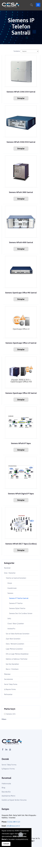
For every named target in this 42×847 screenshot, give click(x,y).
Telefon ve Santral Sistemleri (16, 578)
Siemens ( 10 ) (10, 714)
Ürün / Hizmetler (10, 573)
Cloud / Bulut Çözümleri (16, 623)
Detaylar (21, 98)
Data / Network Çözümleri (15, 644)
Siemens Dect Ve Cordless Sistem (20, 613)
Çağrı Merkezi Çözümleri (14, 649)
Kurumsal (7, 568)
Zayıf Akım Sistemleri (13, 639)
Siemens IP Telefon (16, 603)
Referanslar (8, 694)
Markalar (7, 674)
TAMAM (6, 844)
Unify (9, 618)
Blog (3, 788)
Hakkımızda (6, 783)
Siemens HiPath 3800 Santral (21, 192)
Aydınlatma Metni (8, 796)
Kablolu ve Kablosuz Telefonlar (16, 659)
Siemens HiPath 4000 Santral (21, 242)
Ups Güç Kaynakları (12, 664)
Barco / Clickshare (12, 669)
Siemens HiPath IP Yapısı (21, 443)
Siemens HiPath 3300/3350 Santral (21, 92)
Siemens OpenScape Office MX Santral (21, 293)
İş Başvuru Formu (10, 689)
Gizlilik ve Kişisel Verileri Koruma (14, 800)
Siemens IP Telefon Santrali (18, 598)
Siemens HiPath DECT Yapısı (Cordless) (21, 544)
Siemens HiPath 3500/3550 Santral (21, 142)
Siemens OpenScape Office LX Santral (20, 343)
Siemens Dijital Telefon (17, 608)
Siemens (10, 593)
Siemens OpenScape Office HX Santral (21, 393)
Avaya (10, 583)
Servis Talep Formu (10, 684)
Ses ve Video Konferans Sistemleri (17, 634)
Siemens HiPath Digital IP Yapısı (21, 494)
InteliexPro (11, 629)
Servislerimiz (8, 679)
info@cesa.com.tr (13, 826)
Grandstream (12, 588)
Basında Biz (6, 792)
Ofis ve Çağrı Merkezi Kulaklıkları (17, 654)
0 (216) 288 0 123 (13, 822)
